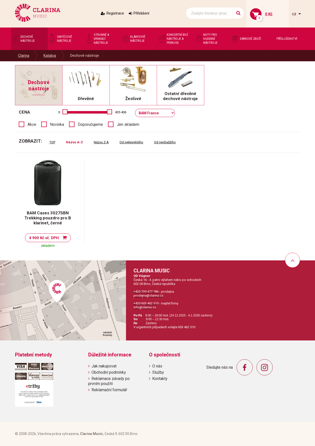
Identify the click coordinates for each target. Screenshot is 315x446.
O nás (157, 366)
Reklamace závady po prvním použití (109, 381)
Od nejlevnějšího (131, 142)
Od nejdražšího (165, 142)
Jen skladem (128, 124)
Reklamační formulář (109, 389)
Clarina (23, 55)
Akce (32, 124)
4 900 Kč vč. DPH (44, 238)
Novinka (57, 124)
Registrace (115, 13)
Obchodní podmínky (109, 372)
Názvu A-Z (74, 142)
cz (294, 14)
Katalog (50, 55)
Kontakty (160, 378)
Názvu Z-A (101, 142)
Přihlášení (141, 13)
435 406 (120, 112)
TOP (52, 142)
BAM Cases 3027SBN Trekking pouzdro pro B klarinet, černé (47, 217)
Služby (158, 372)
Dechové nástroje (84, 55)
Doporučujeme (90, 124)
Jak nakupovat (104, 366)
